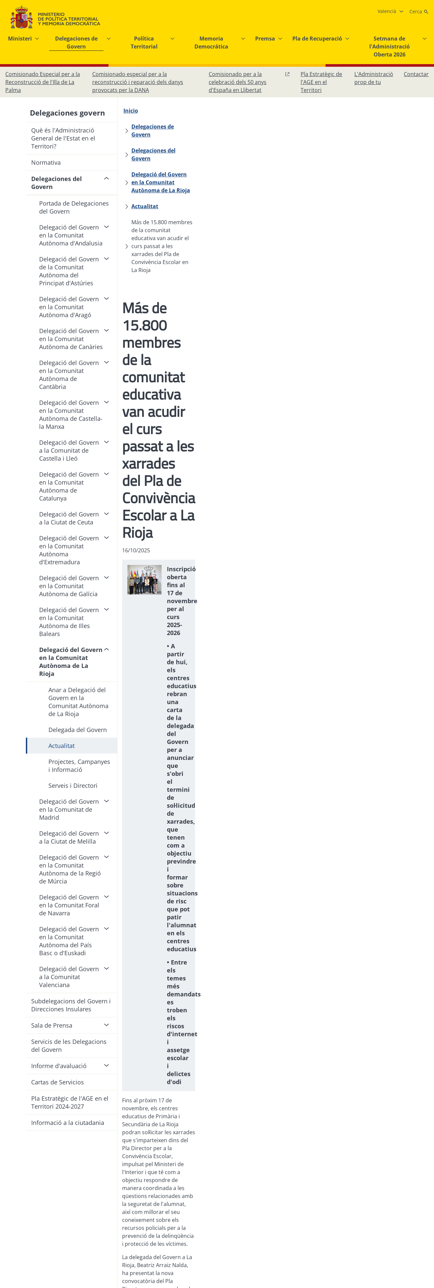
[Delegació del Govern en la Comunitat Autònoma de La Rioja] (215, 127)
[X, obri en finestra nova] (395, 1223)
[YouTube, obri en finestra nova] (409, 1223)
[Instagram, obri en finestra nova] (382, 1223)
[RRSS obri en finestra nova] (422, 1223)
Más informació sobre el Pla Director (171, 909)
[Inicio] (134, 111)
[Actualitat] (317, 127)
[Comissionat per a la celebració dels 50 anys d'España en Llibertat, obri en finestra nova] (249, 82)
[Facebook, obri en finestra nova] (369, 1223)
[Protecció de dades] (210, 1223)
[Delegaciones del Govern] (255, 111)
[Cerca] (419, 12)
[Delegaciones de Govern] (182, 111)
